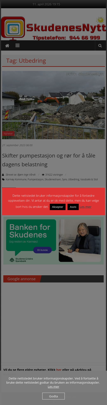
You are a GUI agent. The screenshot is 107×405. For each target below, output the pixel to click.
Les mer (85, 207)
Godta (53, 396)
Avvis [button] (73, 207)
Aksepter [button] (57, 207)
